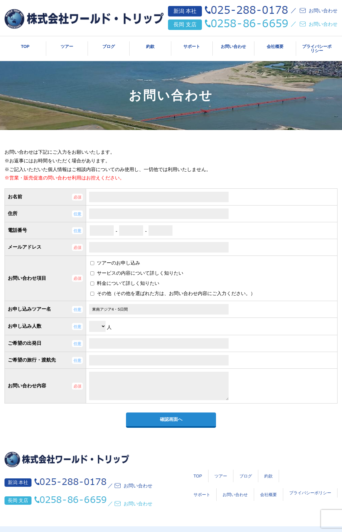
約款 (150, 44)
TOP (25, 44)
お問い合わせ (233, 44)
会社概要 (275, 44)
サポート (191, 44)
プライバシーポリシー (317, 46)
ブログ (108, 44)
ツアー (67, 44)
